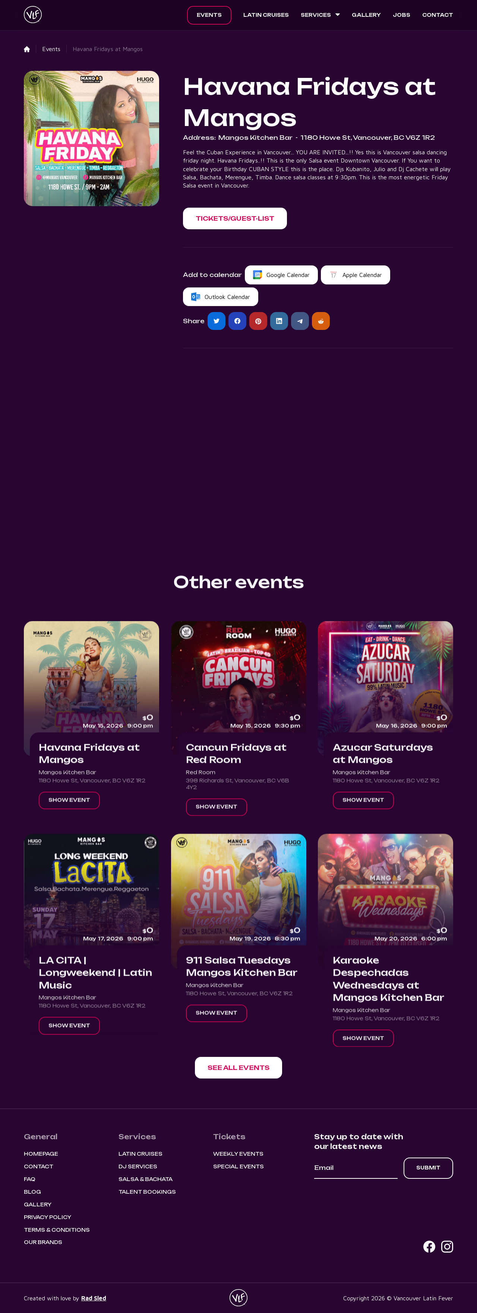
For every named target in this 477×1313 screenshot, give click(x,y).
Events (209, 15)
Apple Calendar (362, 274)
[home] (33, 15)
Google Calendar (288, 274)
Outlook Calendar (227, 296)
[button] (320, 15)
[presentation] (370, 1199)
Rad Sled (93, 1298)
